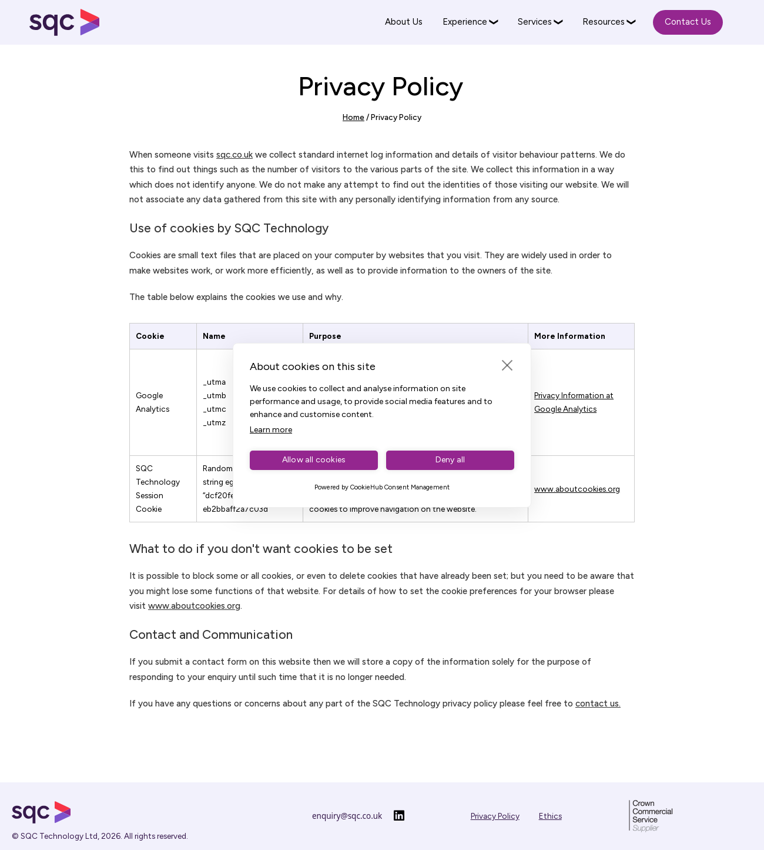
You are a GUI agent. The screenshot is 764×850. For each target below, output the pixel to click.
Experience (465, 21)
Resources (603, 21)
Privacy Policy (495, 816)
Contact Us (688, 21)
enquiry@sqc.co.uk (347, 816)
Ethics (550, 816)
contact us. (598, 703)
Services (535, 21)
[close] (507, 364)
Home (353, 117)
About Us (404, 21)
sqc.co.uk (234, 154)
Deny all (450, 460)
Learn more (271, 430)
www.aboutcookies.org (577, 489)
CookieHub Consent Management (400, 487)
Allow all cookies (314, 460)
